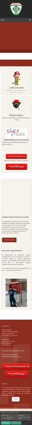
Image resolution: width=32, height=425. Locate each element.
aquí (3, 242)
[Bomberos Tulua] (16, 9)
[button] (0, 399)
